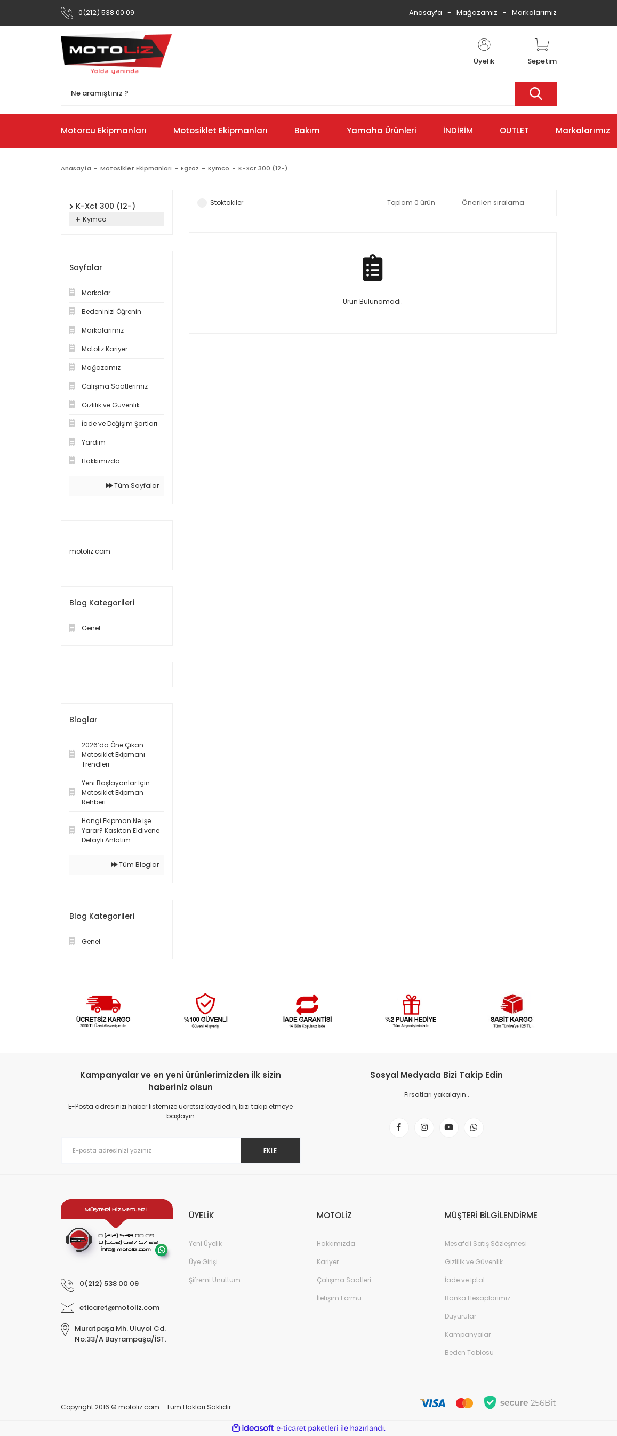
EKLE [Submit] (265, 1150)
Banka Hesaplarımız (477, 1298)
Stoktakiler (226, 202)
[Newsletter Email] (181, 1150)
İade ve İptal (465, 1279)
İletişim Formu (339, 1298)
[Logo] (116, 52)
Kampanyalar (468, 1334)
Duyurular (460, 1316)
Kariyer (328, 1261)
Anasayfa (425, 12)
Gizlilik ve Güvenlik (474, 1261)
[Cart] (542, 52)
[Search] (309, 94)
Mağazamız (477, 12)
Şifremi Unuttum (215, 1279)
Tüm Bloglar (135, 864)
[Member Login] (484, 52)
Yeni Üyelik (205, 1243)
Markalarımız (534, 12)
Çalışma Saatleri (344, 1279)
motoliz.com (89, 551)
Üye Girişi (203, 1261)
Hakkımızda (336, 1243)
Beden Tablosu (469, 1352)
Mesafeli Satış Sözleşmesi (486, 1243)
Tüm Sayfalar (132, 485)
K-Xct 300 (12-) (269, 168)
